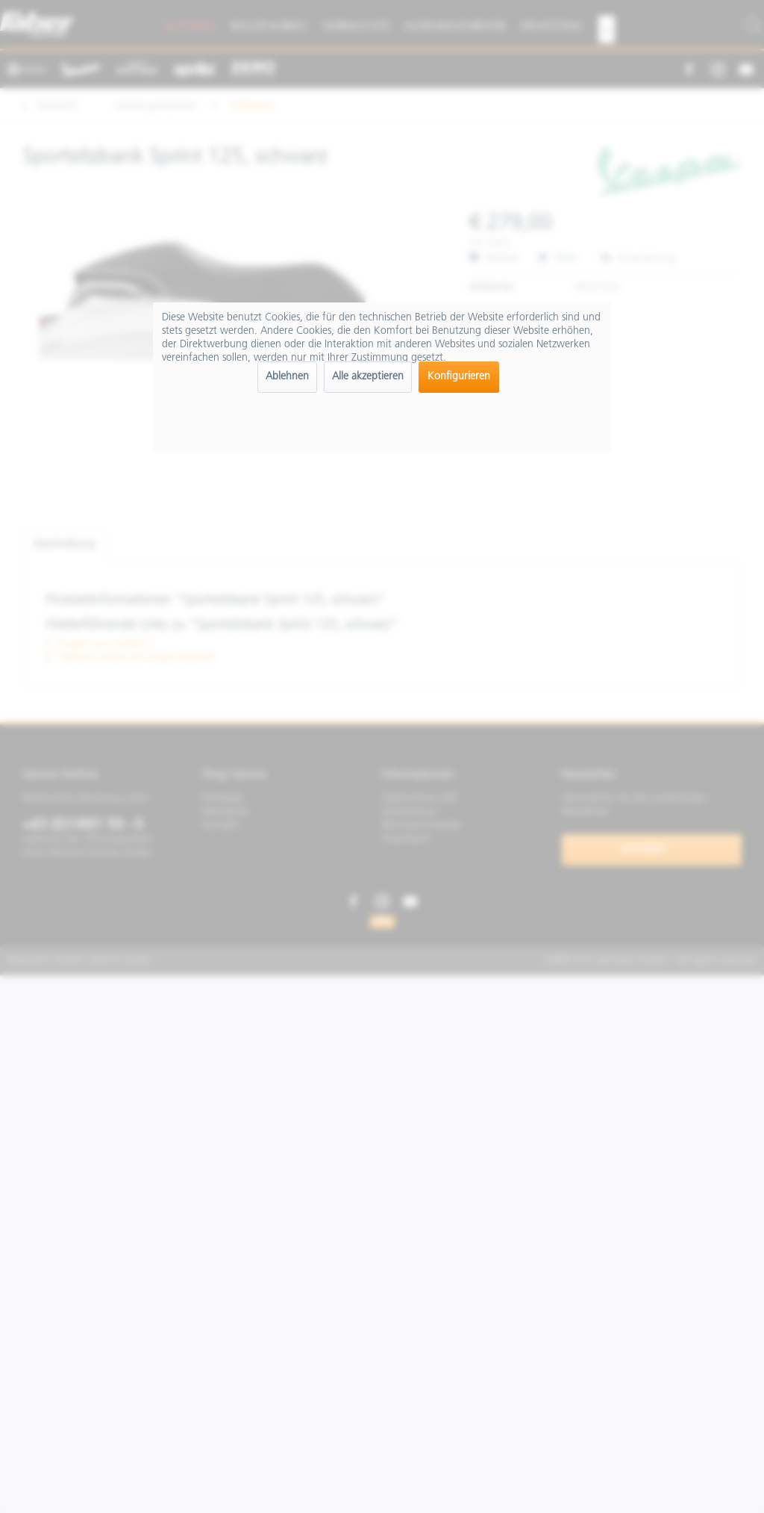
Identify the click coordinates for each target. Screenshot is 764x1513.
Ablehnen (287, 376)
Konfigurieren (459, 376)
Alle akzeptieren (368, 376)
